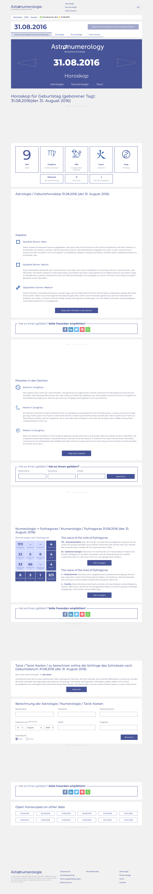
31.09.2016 (107, 818)
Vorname (52, 472)
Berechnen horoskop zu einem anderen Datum (113, 27)
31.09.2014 (66, 825)
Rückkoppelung (67, 881)
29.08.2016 (86, 818)
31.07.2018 (128, 825)
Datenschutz (66, 888)
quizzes (122, 888)
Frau (31, 743)
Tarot (121, 884)
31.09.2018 (87, 825)
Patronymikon (107, 713)
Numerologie (71, 7)
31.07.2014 (107, 825)
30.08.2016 (45, 818)
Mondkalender (92, 877)
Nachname (23, 472)
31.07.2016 (128, 818)
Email (80, 472)
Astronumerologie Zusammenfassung (31, 35)
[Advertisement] (76, 123)
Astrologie (69, 4)
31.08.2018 (45, 825)
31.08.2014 (24, 825)
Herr (21, 743)
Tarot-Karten (71, 11)
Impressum (65, 877)
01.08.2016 (24, 818)
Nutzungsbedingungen (70, 884)
